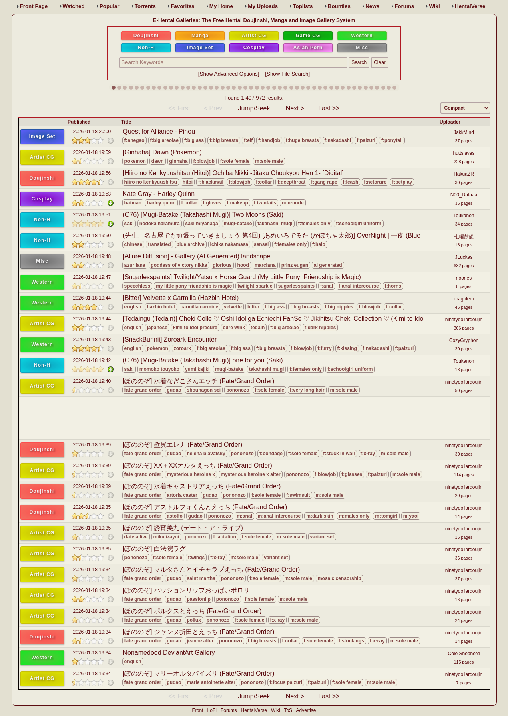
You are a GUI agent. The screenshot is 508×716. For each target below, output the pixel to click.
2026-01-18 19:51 (92, 215)
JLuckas (463, 257)
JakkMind (464, 132)
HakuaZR (464, 174)
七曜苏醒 (464, 237)
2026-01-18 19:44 (92, 298)
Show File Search (287, 74)
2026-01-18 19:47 (92, 277)
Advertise (306, 710)
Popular (110, 6)
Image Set (200, 47)
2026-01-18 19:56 (92, 173)
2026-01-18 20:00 (92, 131)
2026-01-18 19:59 (92, 152)
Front (34, 6)
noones (464, 278)
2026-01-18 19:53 (92, 194)
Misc (362, 47)
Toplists (303, 6)
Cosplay (254, 47)
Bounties (339, 6)
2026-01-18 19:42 (92, 360)
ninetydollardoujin (463, 319)
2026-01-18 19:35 (92, 507)
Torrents (145, 6)
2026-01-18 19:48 (92, 256)
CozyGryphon (463, 340)
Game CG (308, 35)
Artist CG (254, 35)
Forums (404, 6)
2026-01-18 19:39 (92, 445)
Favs (182, 6)
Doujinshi (146, 35)
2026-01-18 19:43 (92, 339)
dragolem (464, 299)
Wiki (434, 6)
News (372, 6)
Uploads (263, 6)
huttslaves (463, 153)
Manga (200, 35)
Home (221, 6)
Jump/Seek (254, 108)
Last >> (328, 108)
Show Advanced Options (229, 74)
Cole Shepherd (464, 653)
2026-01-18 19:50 (92, 235)
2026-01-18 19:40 (92, 381)
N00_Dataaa (463, 195)
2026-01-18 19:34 (92, 569)
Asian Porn (308, 47)
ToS (288, 710)
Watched (74, 6)
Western (362, 35)
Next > (295, 108)
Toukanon (463, 215)
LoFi (212, 710)
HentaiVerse (470, 6)
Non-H (146, 47)
